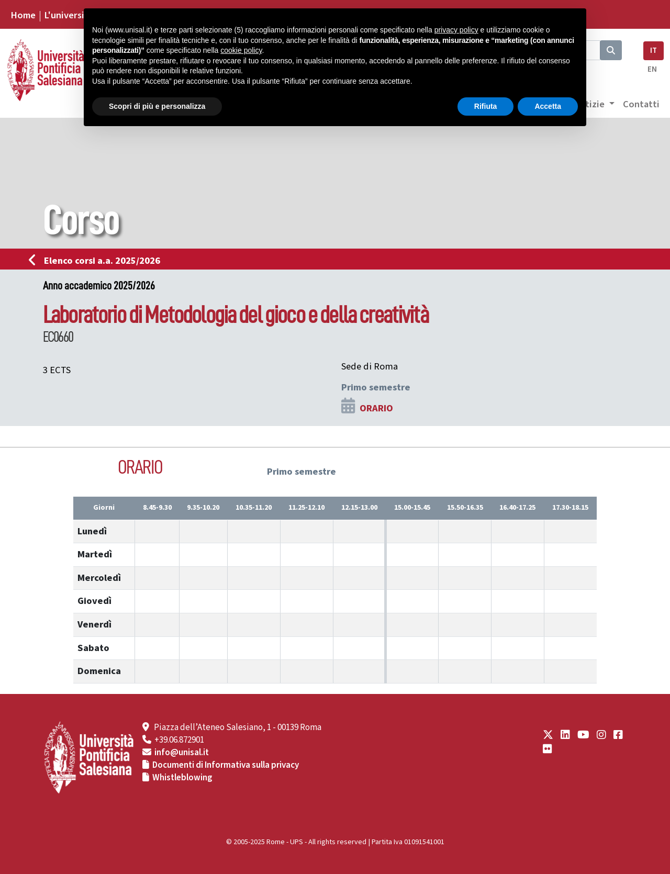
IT (653, 50)
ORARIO (376, 408)
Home (23, 15)
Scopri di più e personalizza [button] (157, 106)
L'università (68, 15)
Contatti (641, 104)
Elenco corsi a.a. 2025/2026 (97, 260)
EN (652, 69)
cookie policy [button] (241, 50)
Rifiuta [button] (485, 106)
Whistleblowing (182, 777)
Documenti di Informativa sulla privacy (225, 765)
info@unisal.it (181, 752)
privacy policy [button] (456, 30)
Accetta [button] (547, 106)
